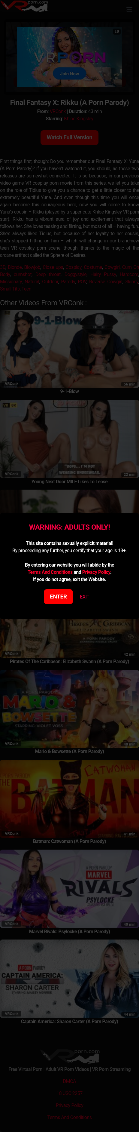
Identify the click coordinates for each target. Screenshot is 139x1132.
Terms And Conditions (50, 572)
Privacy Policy (96, 572)
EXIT (84, 597)
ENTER (58, 596)
